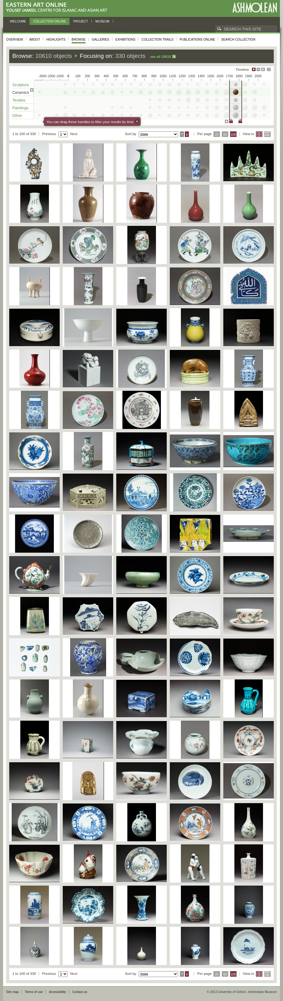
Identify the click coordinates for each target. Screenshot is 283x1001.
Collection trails (157, 39)
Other (17, 115)
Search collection (238, 39)
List (267, 134)
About (34, 39)
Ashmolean (254, 7)
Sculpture (20, 84)
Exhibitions (125, 39)
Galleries (100, 39)
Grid (259, 134)
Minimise (258, 69)
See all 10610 (160, 56)
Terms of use (34, 992)
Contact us (79, 992)
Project (80, 21)
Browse (79, 39)
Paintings (20, 108)
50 (225, 134)
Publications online (197, 39)
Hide (263, 69)
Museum (102, 21)
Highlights (56, 39)
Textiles (19, 100)
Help (269, 69)
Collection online (49, 21)
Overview (14, 39)
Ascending (182, 134)
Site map (12, 992)
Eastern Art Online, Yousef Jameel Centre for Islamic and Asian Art (58, 7)
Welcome (18, 21)
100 (233, 134)
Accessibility (57, 992)
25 (217, 134)
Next (74, 134)
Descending (187, 134)
